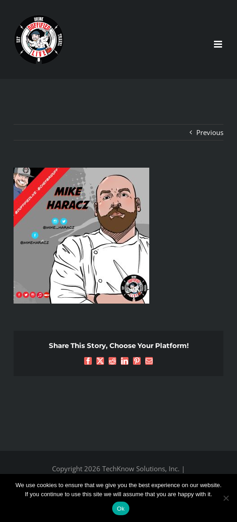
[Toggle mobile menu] (218, 44)
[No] (225, 498)
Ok (120, 508)
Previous (209, 132)
